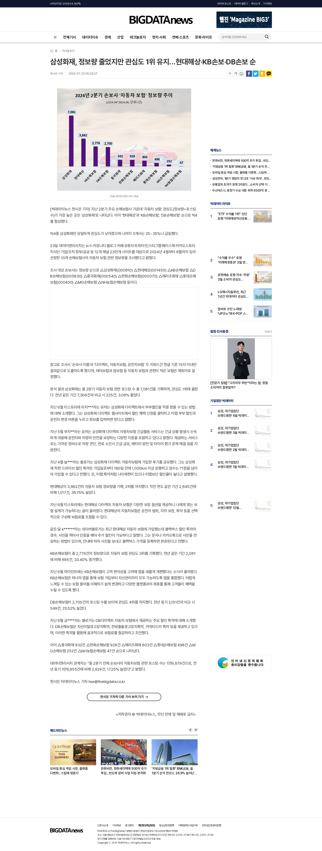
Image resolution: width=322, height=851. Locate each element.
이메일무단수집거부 (188, 825)
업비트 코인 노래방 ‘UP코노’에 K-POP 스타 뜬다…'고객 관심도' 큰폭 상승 (233, 311)
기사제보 (267, 3)
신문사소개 (102, 825)
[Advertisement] (124, 322)
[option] (75, 757)
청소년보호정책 (166, 825)
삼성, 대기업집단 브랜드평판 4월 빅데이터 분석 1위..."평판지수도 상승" (234, 413)
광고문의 (129, 825)
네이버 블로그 (241, 3)
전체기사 (69, 37)
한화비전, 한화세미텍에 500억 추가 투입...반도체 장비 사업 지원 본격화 (124, 771)
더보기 (268, 331)
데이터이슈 (90, 37)
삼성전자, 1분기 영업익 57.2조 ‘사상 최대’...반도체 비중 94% (242, 178)
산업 (120, 37)
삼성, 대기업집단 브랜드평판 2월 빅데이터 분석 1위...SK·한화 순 (234, 447)
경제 (108, 37)
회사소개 (255, 3)
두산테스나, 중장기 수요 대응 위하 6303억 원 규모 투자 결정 (242, 190)
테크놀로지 (138, 37)
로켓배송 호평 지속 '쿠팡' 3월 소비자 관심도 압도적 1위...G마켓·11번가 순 (234, 277)
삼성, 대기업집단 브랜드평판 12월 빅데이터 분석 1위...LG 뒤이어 (232, 505)
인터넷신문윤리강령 (211, 825)
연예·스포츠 (180, 37)
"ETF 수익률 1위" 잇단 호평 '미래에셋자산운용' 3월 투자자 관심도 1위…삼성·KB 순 (233, 216)
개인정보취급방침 (146, 825)
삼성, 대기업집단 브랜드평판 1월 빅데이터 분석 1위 (233, 464)
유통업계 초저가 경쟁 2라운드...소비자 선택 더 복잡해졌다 (242, 184)
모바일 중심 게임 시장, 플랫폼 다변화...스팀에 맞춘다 (69, 771)
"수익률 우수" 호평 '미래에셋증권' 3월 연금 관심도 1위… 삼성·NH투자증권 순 (233, 260)
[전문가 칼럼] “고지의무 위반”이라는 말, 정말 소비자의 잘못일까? (239, 385)
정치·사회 (159, 37)
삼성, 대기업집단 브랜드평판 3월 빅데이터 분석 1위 (234, 430)
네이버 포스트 (224, 3)
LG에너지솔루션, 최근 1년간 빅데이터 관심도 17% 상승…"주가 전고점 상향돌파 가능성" (233, 294)
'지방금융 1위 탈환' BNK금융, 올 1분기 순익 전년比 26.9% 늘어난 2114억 (173, 771)
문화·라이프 (203, 37)
